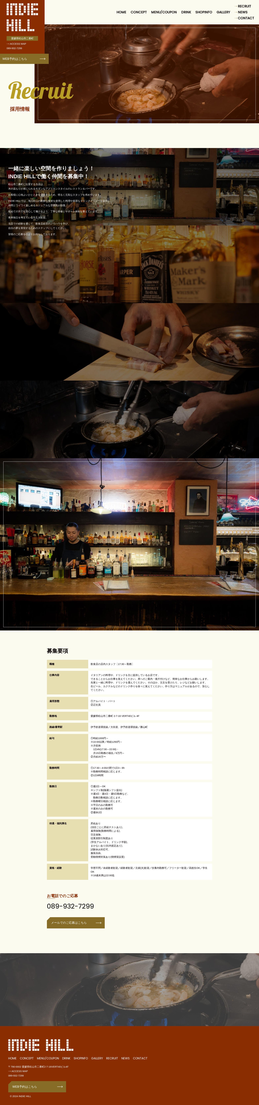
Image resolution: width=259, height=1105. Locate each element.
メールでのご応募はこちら (69, 928)
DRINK (186, 12)
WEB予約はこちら (14, 58)
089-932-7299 (14, 48)
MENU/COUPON (164, 12)
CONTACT (246, 18)
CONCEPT (139, 12)
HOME (121, 12)
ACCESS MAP (18, 43)
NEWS (242, 12)
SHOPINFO (203, 12)
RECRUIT (244, 6)
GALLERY (223, 12)
